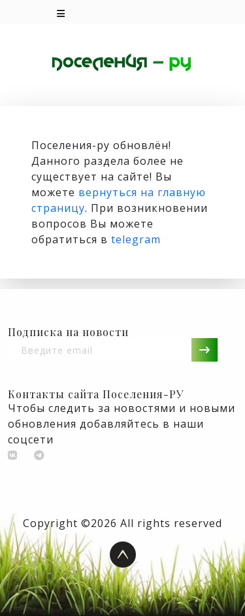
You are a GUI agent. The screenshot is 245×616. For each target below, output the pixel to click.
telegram (136, 239)
